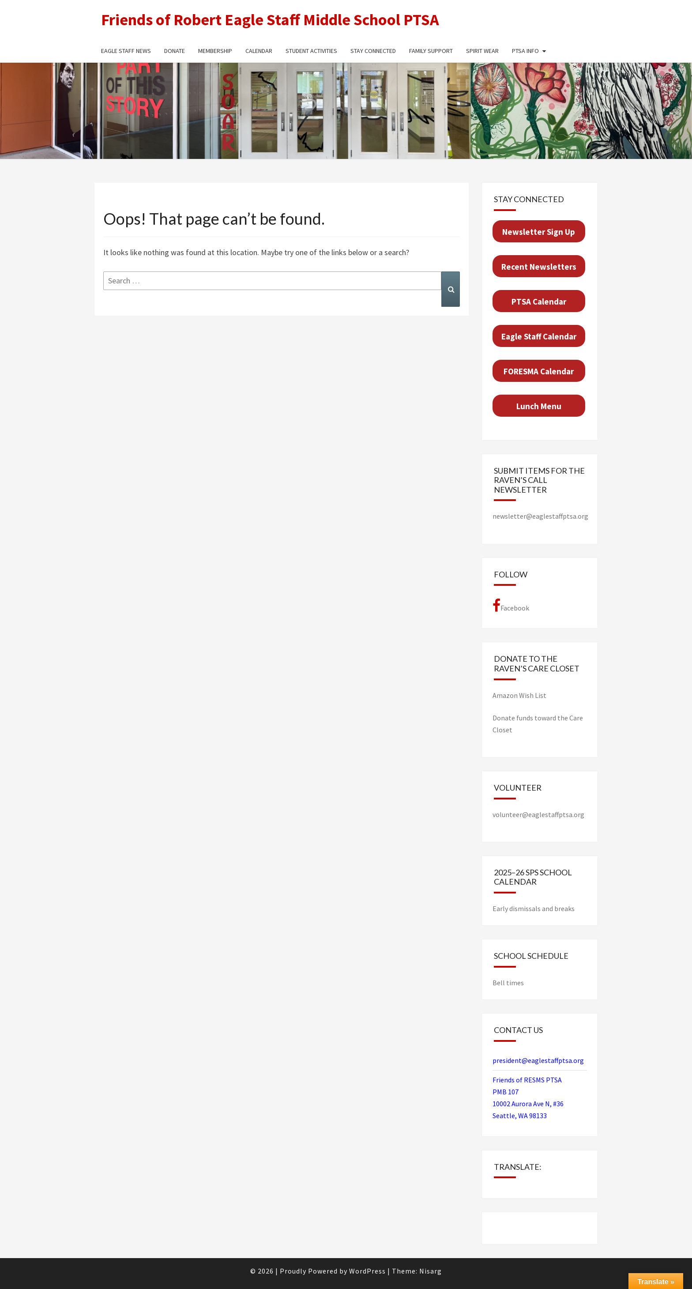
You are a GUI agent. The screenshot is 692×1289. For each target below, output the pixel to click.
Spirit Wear (482, 51)
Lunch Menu (538, 406)
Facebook (511, 606)
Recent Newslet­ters (538, 266)
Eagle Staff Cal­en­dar (538, 336)
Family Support (431, 51)
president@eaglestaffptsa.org (538, 1060)
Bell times (508, 982)
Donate (174, 51)
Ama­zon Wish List (519, 695)
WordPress (367, 1270)
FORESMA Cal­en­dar (539, 371)
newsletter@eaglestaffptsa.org (540, 516)
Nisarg (430, 1270)
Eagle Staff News (126, 51)
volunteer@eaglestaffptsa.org (538, 814)
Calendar (258, 51)
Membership (215, 51)
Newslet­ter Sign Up (538, 231)
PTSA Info (525, 51)
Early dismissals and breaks (534, 908)
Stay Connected (373, 51)
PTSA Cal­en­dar (538, 301)
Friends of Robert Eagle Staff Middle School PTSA (270, 20)
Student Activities (311, 51)
